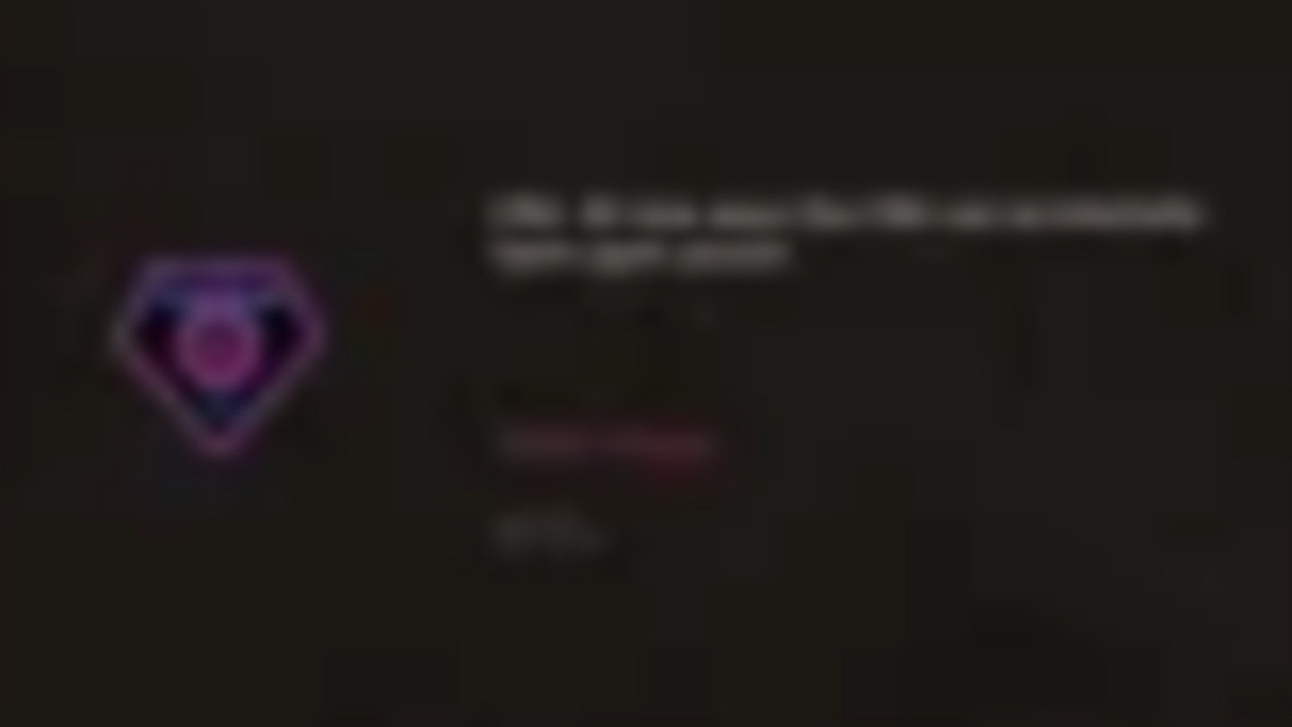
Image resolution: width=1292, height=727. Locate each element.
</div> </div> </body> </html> (646, 363)
